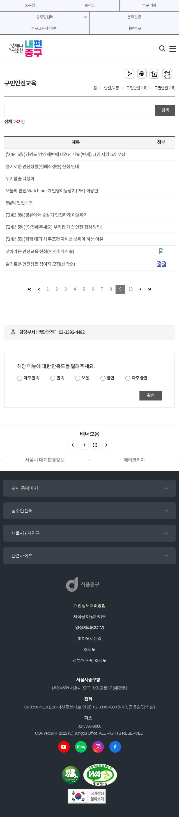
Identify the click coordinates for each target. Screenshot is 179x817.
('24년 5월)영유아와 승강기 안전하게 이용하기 (47, 215)
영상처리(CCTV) (89, 627)
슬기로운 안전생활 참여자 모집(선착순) (40, 264)
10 (130, 289)
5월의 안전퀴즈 (19, 203)
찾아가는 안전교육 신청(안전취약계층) (40, 251)
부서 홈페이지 (24, 488)
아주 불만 (139, 378)
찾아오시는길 (89, 638)
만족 (60, 378)
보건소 (89, 5)
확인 (150, 395)
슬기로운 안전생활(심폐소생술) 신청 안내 (42, 166)
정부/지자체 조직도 (89, 660)
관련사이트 (22, 555)
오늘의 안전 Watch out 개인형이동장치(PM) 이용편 (52, 190)
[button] (106, 445)
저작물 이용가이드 (89, 616)
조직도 (90, 649)
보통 (85, 378)
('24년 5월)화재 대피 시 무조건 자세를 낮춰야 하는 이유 (54, 239)
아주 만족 (31, 378)
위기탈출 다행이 (20, 178)
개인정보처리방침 (89, 605)
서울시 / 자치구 (25, 533)
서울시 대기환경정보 (44, 459)
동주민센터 (22, 510)
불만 (110, 378)
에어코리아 (134, 459)
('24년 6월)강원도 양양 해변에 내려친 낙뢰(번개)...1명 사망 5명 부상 (65, 154)
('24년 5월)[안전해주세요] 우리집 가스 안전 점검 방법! (54, 227)
